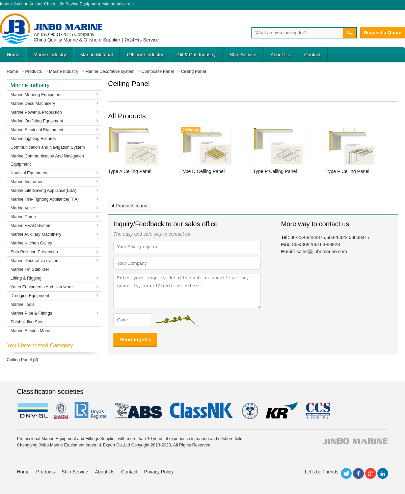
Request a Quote (382, 32)
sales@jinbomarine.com (322, 251)
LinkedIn (382, 473)
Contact (312, 54)
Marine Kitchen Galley (31, 243)
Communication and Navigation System (47, 147)
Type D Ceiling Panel (203, 171)
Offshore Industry (145, 54)
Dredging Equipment (29, 295)
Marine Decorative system (35, 260)
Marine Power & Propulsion (36, 112)
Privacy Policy (158, 471)
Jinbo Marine (68, 27)
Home (13, 54)
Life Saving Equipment (78, 4)
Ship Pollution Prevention (34, 252)
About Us (280, 54)
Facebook (358, 473)
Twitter (346, 473)
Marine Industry (49, 54)
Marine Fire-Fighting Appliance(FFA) (44, 199)
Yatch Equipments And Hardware (41, 287)
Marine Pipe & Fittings (31, 313)
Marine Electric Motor (30, 330)
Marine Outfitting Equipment (36, 121)
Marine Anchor (13, 4)
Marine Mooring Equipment (35, 94)
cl (202, 410)
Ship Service (243, 54)
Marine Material (96, 54)
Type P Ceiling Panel (275, 171)
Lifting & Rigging (26, 278)
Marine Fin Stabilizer (29, 269)
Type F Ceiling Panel (347, 171)
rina (250, 410)
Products (45, 471)
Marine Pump (23, 216)
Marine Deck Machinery (32, 103)
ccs (317, 410)
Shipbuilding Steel (27, 322)
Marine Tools (22, 304)
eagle (138, 410)
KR (281, 410)
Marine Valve (114, 4)
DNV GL (32, 410)
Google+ (370, 473)
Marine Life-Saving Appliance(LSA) (43, 190)
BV (61, 410)
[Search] (297, 32)
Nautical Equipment (28, 173)
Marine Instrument (27, 181)
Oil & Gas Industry (196, 54)
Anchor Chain (42, 4)
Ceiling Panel (19, 359)
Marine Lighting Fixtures (33, 138)
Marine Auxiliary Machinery (35, 234)
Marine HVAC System (31, 225)
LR (91, 410)
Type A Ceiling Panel (129, 171)
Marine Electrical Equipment (36, 129)
